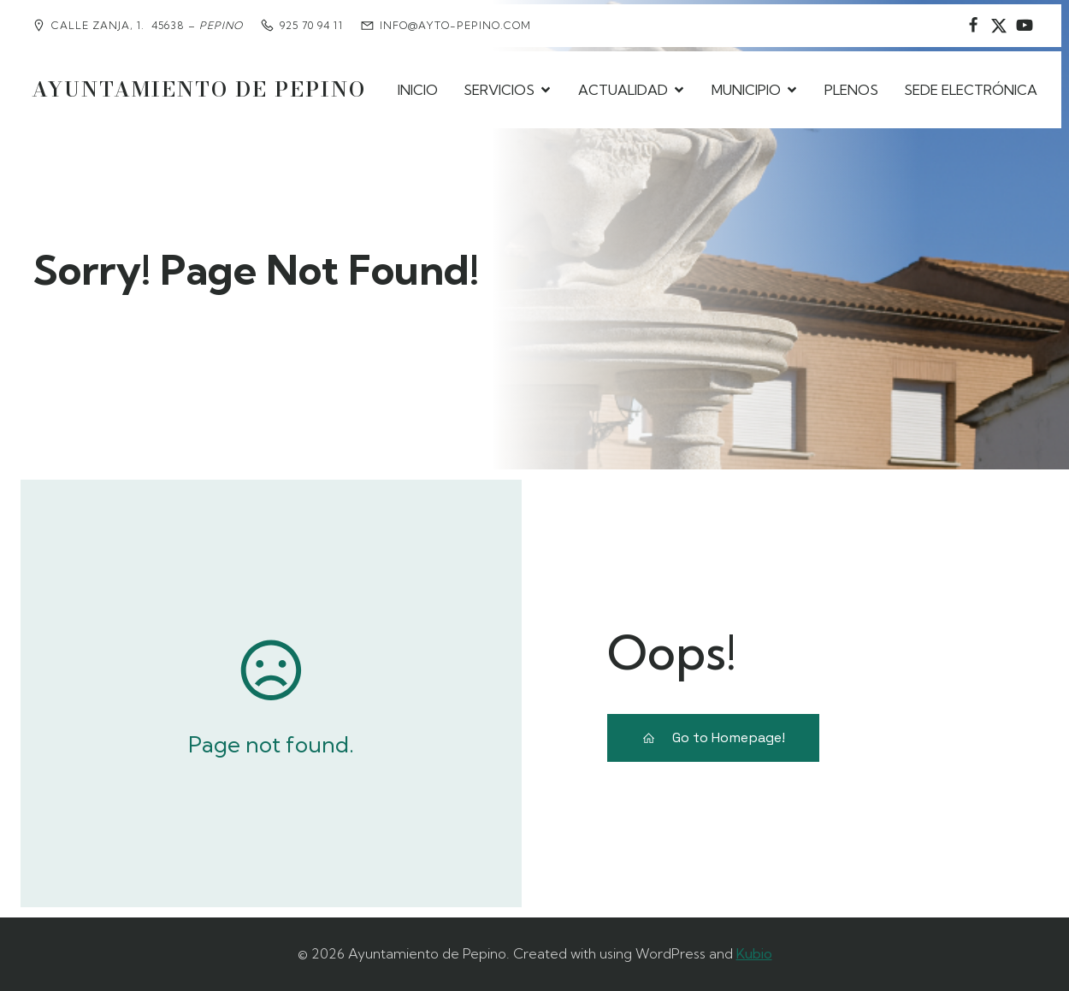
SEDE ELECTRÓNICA (970, 89)
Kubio (754, 953)
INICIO (418, 89)
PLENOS (851, 89)
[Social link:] (1024, 25)
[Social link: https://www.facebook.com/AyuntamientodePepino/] (973, 25)
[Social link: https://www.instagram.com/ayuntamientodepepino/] (999, 25)
